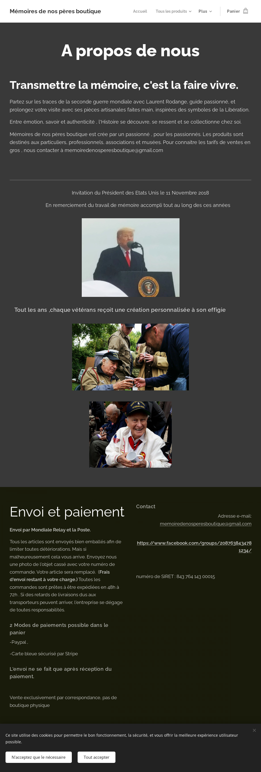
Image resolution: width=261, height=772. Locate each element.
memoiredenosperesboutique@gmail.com (205, 523)
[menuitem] (137, 11)
